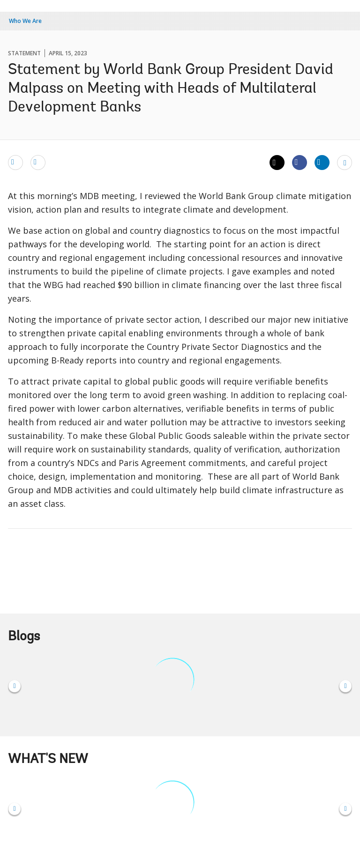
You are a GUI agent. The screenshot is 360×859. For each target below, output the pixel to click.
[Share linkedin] (322, 162)
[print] (38, 162)
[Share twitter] (277, 163)
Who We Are (25, 21)
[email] (15, 162)
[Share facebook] (299, 162)
